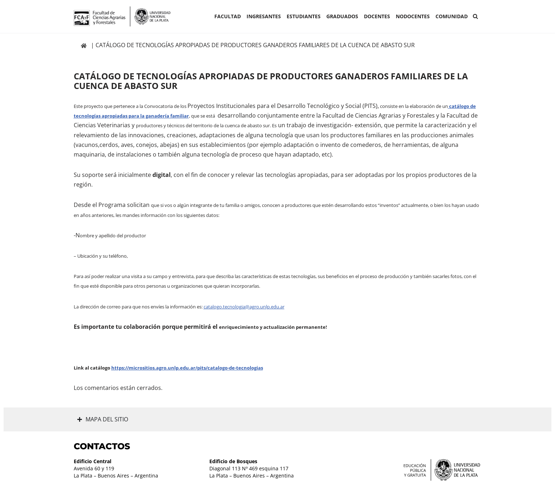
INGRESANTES (264, 16)
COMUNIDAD (451, 16)
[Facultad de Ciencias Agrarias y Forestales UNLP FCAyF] (122, 16)
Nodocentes (413, 16)
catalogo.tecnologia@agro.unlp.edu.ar (244, 306)
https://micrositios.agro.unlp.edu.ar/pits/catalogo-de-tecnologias (187, 368)
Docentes (377, 16)
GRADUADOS (342, 16)
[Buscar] (475, 16)
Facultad (227, 16)
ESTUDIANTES (304, 16)
